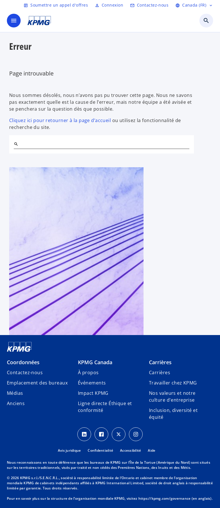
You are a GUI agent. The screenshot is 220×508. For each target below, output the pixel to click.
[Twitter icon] (118, 434)
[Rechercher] (16, 144)
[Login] (109, 5)
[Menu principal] (14, 20)
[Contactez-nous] (149, 5)
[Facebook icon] (101, 434)
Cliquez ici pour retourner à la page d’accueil (60, 120)
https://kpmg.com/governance (164, 498)
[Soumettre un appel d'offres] (55, 5)
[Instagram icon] (136, 434)
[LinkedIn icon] (84, 434)
